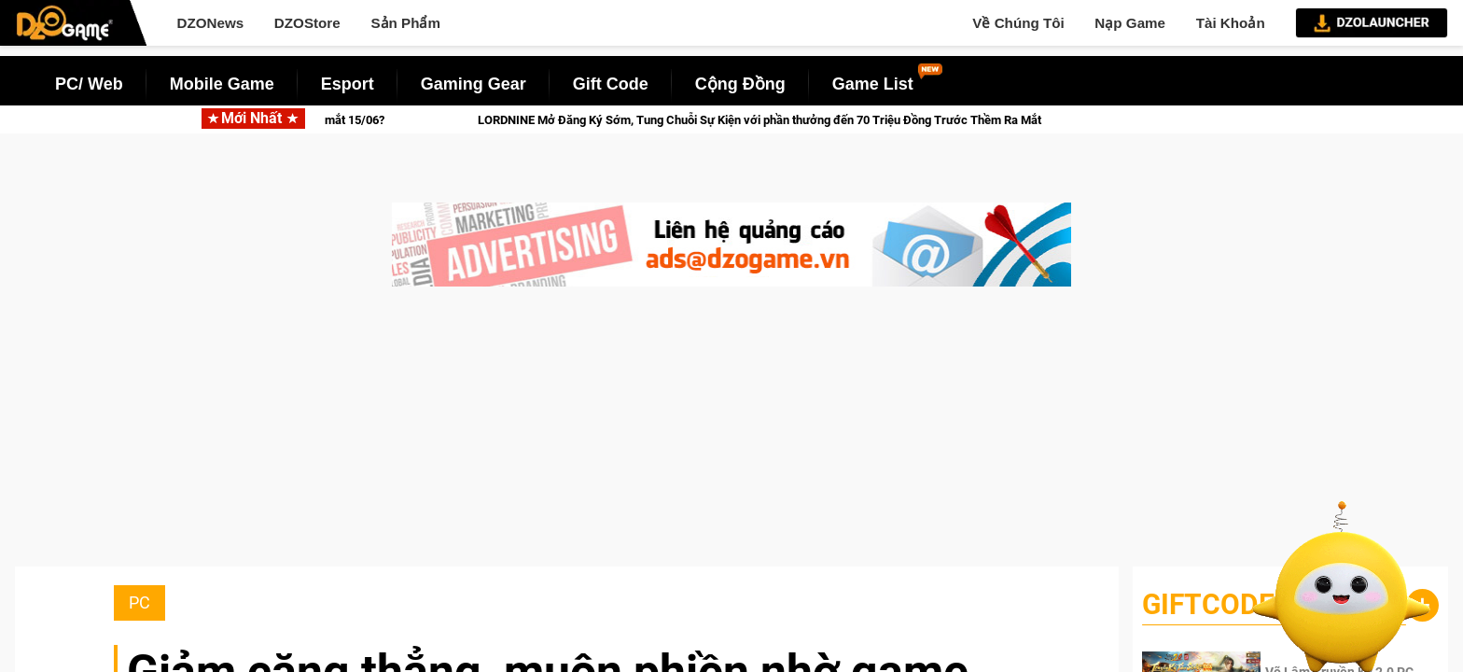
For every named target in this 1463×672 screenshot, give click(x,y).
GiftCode (1208, 604)
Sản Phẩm (405, 23)
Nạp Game (1129, 23)
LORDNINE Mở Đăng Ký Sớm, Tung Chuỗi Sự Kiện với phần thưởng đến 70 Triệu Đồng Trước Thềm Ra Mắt (775, 120)
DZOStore (307, 23)
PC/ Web (89, 84)
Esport (347, 84)
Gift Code (610, 84)
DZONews (210, 23)
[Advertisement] (731, 436)
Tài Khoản (1230, 23)
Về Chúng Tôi (1018, 23)
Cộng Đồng (740, 84)
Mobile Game (222, 84)
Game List (872, 84)
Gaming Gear (473, 84)
